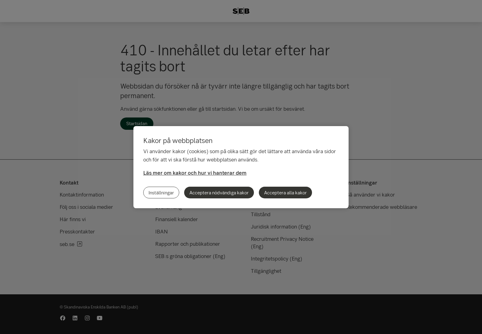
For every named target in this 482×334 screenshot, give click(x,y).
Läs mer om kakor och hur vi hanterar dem (195, 172)
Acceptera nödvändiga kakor (219, 192)
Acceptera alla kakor (285, 192)
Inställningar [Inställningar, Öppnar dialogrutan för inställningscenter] (161, 192)
